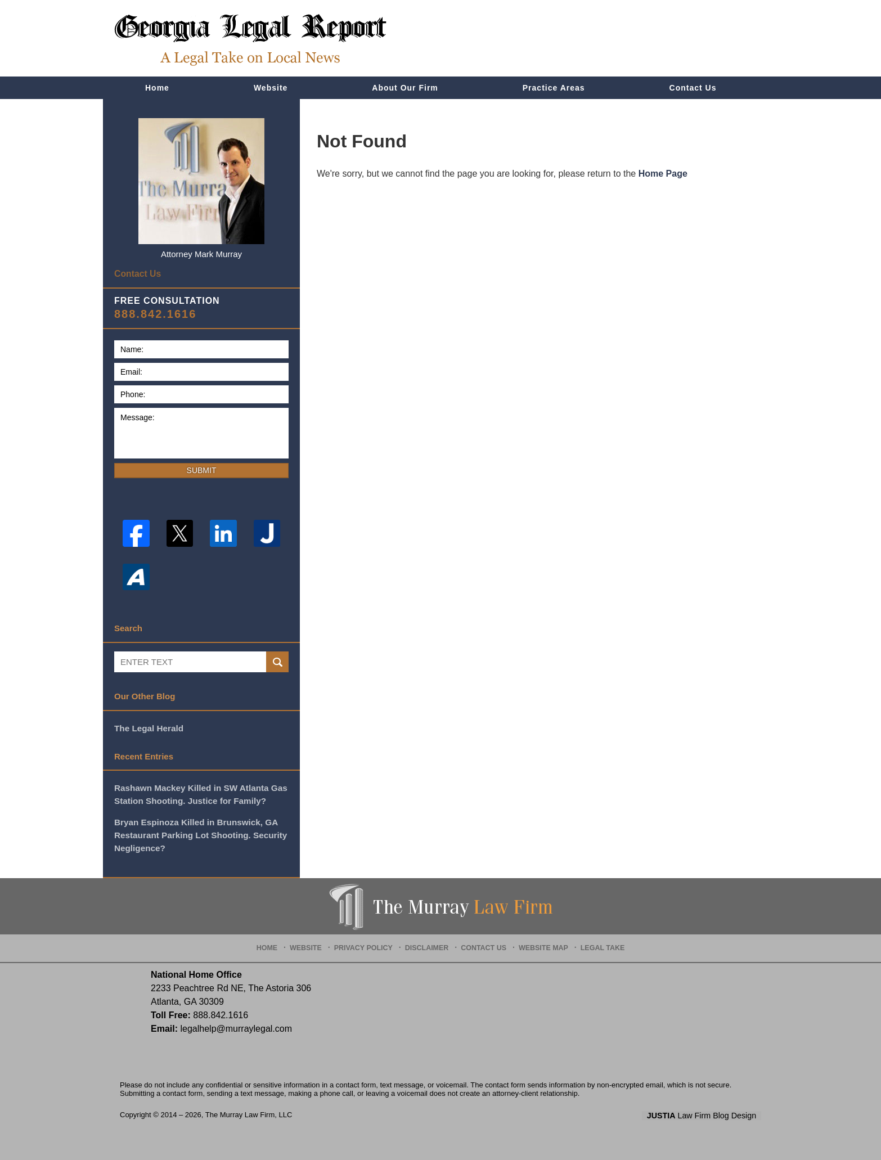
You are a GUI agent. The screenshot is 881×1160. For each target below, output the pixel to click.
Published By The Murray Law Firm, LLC (697, 39)
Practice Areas (554, 87)
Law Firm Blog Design (707, 1112)
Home (157, 87)
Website (270, 87)
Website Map (541, 942)
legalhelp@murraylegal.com (236, 1026)
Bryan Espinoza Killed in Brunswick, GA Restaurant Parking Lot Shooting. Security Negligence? (199, 832)
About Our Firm (405, 87)
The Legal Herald (148, 726)
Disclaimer (428, 942)
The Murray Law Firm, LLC (249, 1112)
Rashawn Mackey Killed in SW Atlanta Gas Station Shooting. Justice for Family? (199, 792)
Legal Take (597, 942)
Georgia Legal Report (250, 40)
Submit (202, 469)
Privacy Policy (368, 942)
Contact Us (693, 87)
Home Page (663, 173)
